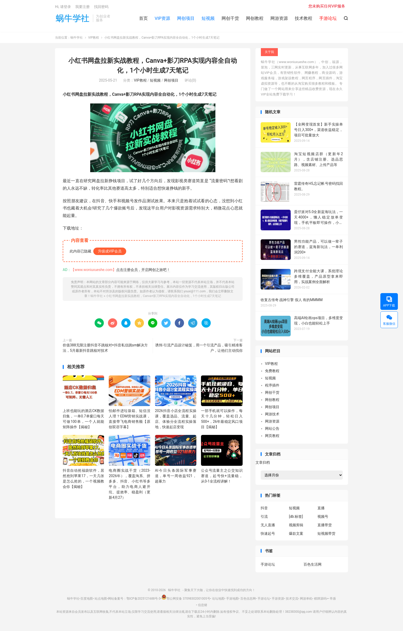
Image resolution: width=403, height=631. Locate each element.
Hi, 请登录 (63, 7)
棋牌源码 (320, 598)
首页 (143, 18)
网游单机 (306, 598)
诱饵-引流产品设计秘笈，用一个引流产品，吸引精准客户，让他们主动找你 (199, 348)
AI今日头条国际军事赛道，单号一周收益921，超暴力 (175, 475)
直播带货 (324, 525)
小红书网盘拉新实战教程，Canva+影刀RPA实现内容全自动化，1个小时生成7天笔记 (163, 296)
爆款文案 (296, 533)
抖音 (264, 508)
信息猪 (202, 605)
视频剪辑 (296, 525)
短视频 (208, 18)
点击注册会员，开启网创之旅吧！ (143, 270)
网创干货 (230, 18)
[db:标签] (296, 516)
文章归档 (262, 463)
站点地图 (101, 598)
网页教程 (272, 436)
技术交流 (292, 598)
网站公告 (272, 428)
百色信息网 (248, 598)
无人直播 (268, 525)
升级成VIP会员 (110, 251)
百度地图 (86, 598)
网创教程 (254, 18)
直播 (321, 508)
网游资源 (279, 18)
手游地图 (232, 598)
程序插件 (272, 385)
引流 (264, 516)
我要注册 (82, 7)
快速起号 (268, 533)
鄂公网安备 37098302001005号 (185, 598)
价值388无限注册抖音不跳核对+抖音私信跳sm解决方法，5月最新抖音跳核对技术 (105, 348)
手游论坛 (268, 565)
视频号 (322, 516)
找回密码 (101, 7)
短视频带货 (326, 533)
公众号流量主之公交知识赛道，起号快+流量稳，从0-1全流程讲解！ (221, 475)
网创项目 (186, 18)
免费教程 (272, 371)
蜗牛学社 (72, 18)
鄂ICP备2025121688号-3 (143, 598)
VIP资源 (162, 18)
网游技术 (272, 414)
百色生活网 (313, 565)
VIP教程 (93, 38)
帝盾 (333, 598)
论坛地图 (218, 598)
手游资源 (278, 598)
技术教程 (303, 18)
